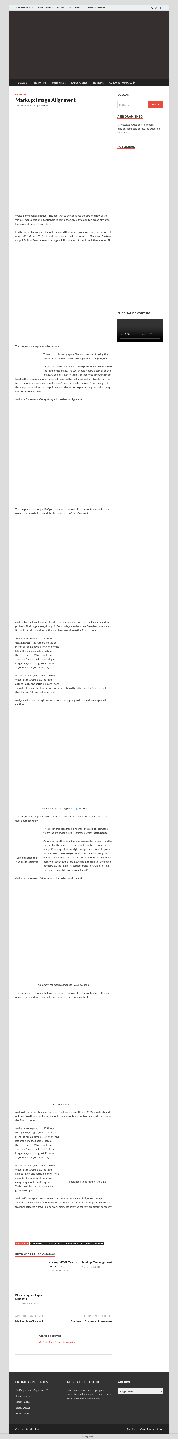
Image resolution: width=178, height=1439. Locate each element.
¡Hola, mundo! (23, 1395)
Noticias (98, 83)
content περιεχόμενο (67, 1243)
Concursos (59, 83)
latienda (49, 8)
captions (48, 1243)
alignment (36, 1243)
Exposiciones (79, 83)
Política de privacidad (96, 8)
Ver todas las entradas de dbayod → (57, 1342)
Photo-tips (39, 83)
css (82, 1243)
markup (99, 1243)
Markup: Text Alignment (97, 1262)
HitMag (158, 1429)
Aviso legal (60, 8)
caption (78, 808)
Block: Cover (22, 1413)
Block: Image (22, 1401)
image (89, 1243)
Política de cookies (76, 8)
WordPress (147, 1429)
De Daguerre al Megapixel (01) (32, 1390)
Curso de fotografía (122, 83)
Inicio (40, 8)
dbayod (22, 83)
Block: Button (23, 1407)
